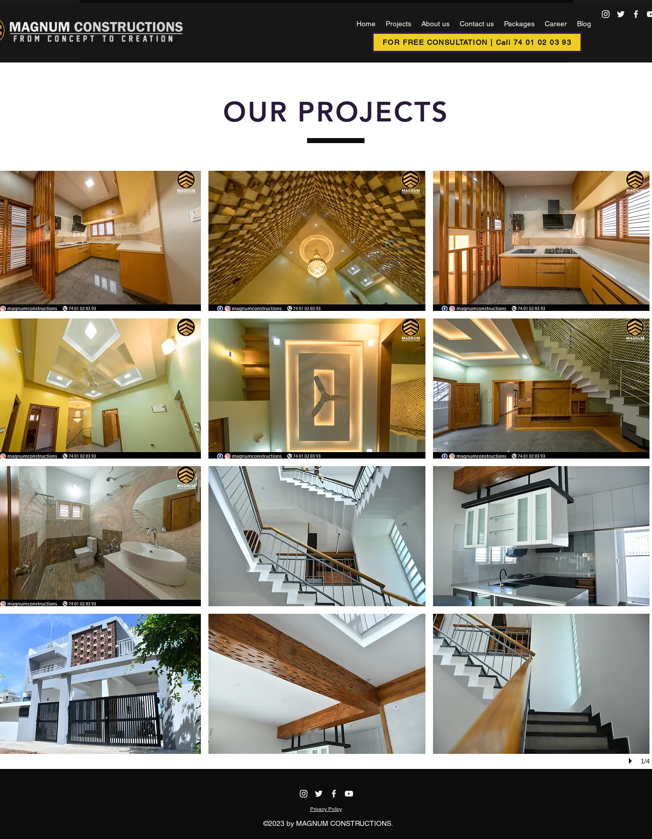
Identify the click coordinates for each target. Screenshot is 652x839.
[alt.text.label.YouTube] (349, 794)
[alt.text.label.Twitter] (621, 14)
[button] (316, 241)
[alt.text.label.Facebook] (636, 14)
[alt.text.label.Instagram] (606, 14)
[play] (632, 761)
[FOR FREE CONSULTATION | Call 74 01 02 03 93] (477, 42)
